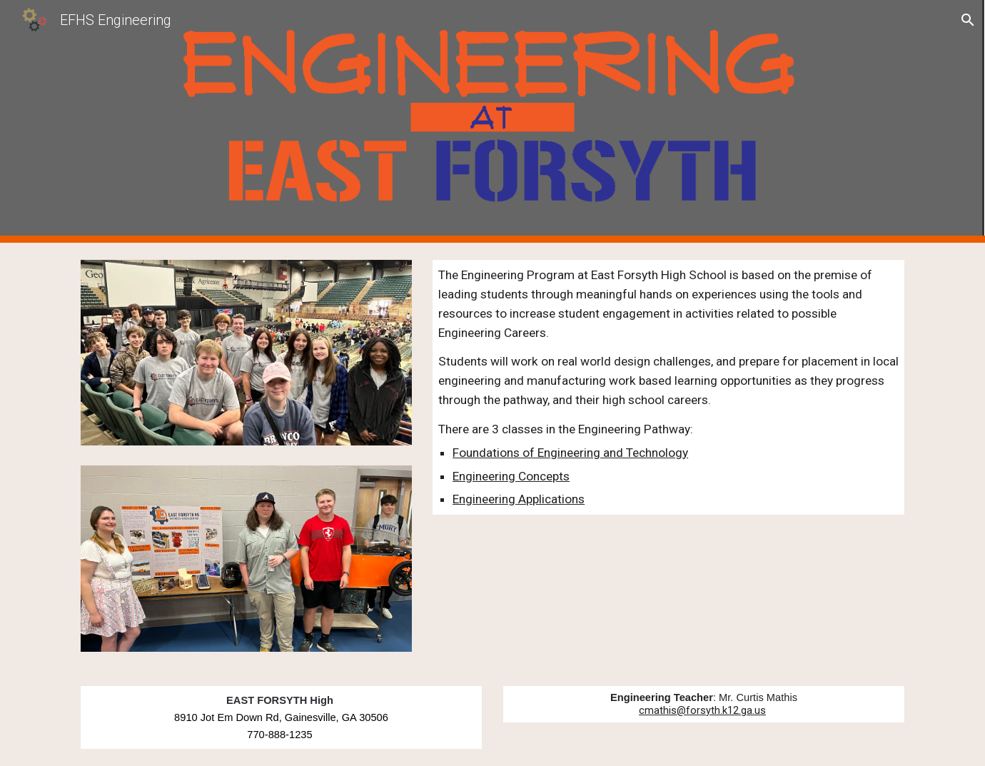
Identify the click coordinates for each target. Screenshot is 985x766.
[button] (968, 20)
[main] (668, 387)
